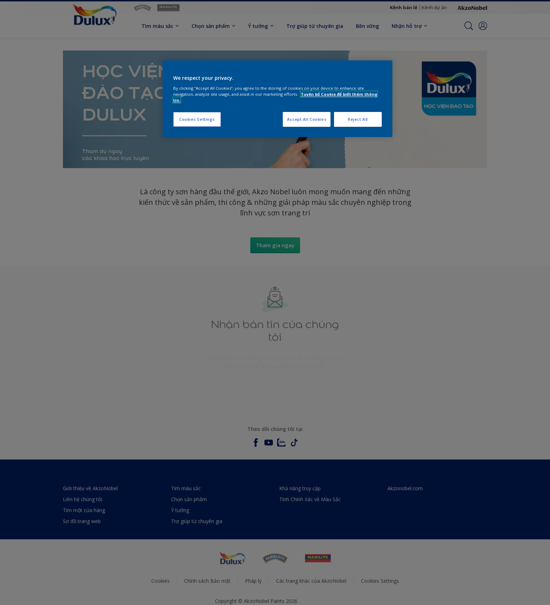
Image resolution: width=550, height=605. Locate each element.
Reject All (358, 119)
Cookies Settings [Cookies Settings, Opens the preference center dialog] (197, 119)
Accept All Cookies (306, 119)
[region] (277, 98)
